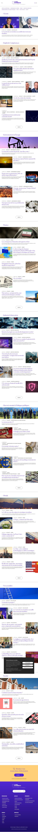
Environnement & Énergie (14, 8)
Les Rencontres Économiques (30, 801)
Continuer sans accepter (28, 667)
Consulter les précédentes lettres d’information (19, 778)
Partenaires (16, 816)
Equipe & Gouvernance (5, 799)
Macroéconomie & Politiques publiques (9, 9)
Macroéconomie (17, 804)
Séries (3, 822)
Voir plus (19, 217)
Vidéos (3, 819)
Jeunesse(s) (4, 804)
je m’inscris (18, 775)
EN (36, 2)
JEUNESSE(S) (16, 812)
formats (3, 812)
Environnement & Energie (19, 799)
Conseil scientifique (18, 814)
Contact (26, 827)
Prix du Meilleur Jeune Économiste (5, 802)
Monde (17, 9)
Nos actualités (22, 9)
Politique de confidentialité (20, 827)
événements (27, 796)
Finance (21, 8)
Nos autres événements (29, 802)
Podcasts (3, 818)
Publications (4, 816)
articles (16, 796)
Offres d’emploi (4, 805)
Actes (3, 821)
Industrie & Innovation (27, 8)
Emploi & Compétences (6, 8)
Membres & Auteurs (5, 798)
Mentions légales (13, 827)
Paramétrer (27, 665)
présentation (4, 796)
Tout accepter (27, 662)
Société (27, 9)
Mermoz (3, 814)
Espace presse (4, 807)
